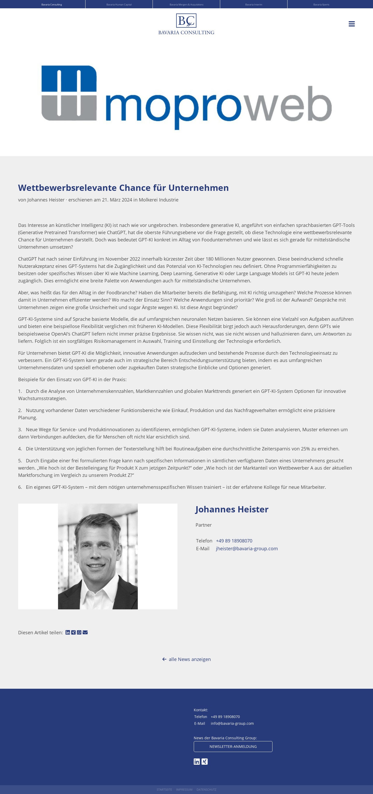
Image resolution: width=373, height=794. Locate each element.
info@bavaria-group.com (232, 723)
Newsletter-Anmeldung (233, 746)
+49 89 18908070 (234, 541)
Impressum (184, 789)
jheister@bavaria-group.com (247, 548)
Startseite (164, 789)
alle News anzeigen (186, 659)
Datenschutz (206, 789)
